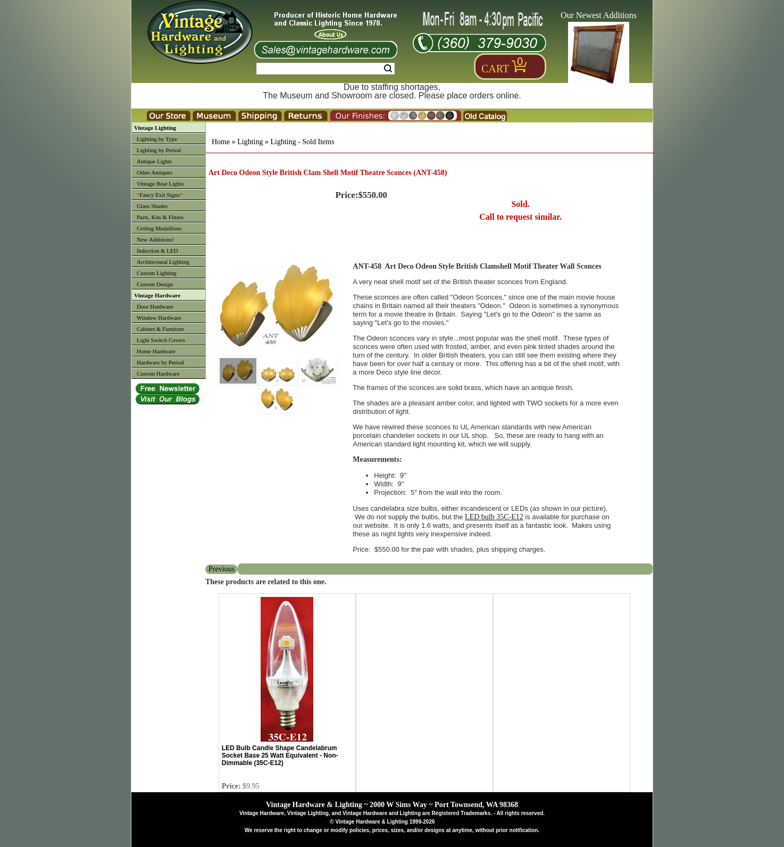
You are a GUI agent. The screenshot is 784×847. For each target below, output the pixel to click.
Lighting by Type (157, 139)
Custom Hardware (158, 373)
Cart (495, 68)
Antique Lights (154, 161)
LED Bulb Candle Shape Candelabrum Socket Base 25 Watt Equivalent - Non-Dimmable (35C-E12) (280, 755)
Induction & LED (157, 250)
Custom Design (155, 284)
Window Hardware (159, 317)
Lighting (250, 142)
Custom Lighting (157, 273)
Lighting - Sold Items (302, 142)
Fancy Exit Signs (159, 195)
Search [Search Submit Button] (388, 68)
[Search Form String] (325, 68)
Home (221, 142)
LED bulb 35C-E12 (494, 517)
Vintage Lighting (155, 127)
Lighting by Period (159, 150)
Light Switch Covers (161, 340)
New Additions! (155, 239)
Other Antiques (154, 172)
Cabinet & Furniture (160, 329)
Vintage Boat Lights (160, 183)
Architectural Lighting (163, 262)
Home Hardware (156, 351)
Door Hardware (155, 306)
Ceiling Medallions (159, 228)
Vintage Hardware (157, 295)
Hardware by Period (160, 362)
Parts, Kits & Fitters (160, 217)
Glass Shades (152, 206)
